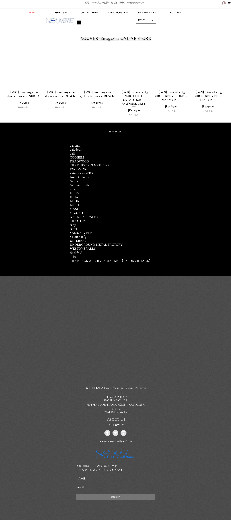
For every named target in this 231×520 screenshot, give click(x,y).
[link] (79, 21)
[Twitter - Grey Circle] (115, 433)
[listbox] (146, 20)
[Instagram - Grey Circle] (123, 433)
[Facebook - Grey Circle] (107, 433)
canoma (75, 145)
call (72, 153)
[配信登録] (115, 497)
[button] (146, 20)
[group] (115, 87)
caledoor (76, 149)
